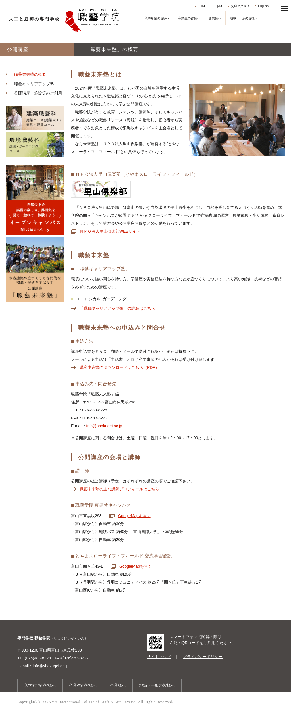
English (263, 6)
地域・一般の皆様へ (244, 18)
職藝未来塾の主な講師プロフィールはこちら (119, 489)
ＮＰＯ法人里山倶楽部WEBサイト (110, 231)
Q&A (218, 6)
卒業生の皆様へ (189, 18)
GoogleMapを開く (134, 515)
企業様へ (215, 18)
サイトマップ (159, 656)
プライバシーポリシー (203, 656)
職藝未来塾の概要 (30, 74)
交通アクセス (240, 6)
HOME (202, 6)
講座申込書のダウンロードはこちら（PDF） (119, 367)
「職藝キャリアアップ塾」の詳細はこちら (117, 308)
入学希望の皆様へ (157, 18)
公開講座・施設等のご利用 (38, 93)
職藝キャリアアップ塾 (34, 84)
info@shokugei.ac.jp (104, 426)
